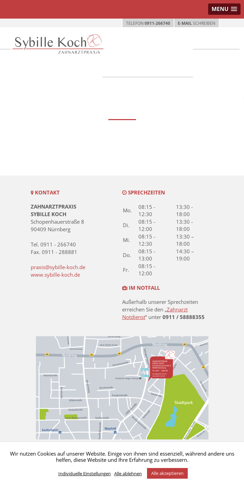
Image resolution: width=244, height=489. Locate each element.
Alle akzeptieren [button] (167, 473)
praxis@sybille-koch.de (58, 267)
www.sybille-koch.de (55, 274)
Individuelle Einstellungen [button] (84, 473)
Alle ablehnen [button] (128, 473)
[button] (224, 9)
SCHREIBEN (196, 23)
